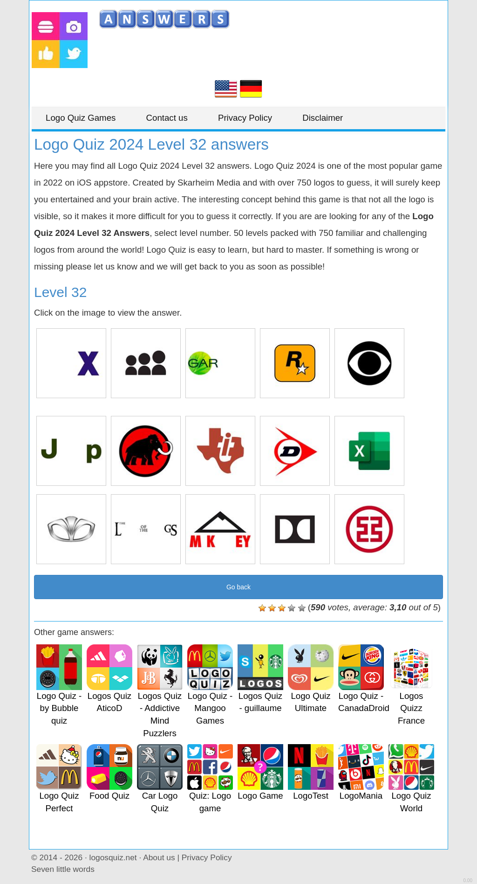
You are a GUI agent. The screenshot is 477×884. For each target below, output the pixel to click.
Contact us (167, 118)
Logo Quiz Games (81, 118)
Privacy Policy (245, 118)
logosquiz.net (113, 857)
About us (159, 857)
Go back (238, 587)
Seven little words (63, 869)
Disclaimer (322, 118)
